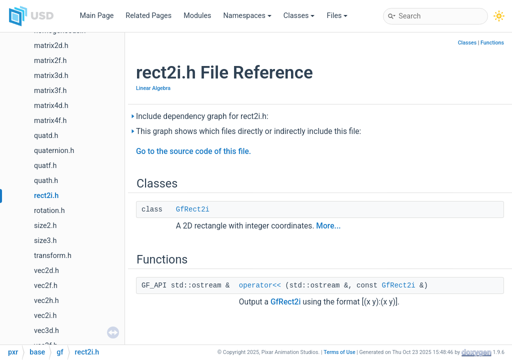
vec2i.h (45, 316)
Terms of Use (340, 352)
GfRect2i (193, 210)
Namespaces (248, 16)
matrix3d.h (51, 76)
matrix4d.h (51, 106)
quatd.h (46, 136)
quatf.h (45, 166)
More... (328, 226)
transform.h (53, 256)
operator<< (260, 286)
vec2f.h (46, 286)
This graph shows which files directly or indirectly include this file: (248, 131)
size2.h (45, 226)
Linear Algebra (153, 88)
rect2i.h (46, 196)
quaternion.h (54, 150)
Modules (197, 16)
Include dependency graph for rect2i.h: (202, 116)
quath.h (46, 180)
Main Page (97, 16)
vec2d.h (46, 270)
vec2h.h (46, 300)
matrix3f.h (50, 90)
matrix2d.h (51, 46)
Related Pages (149, 16)
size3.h (45, 240)
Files (337, 16)
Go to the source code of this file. (193, 151)
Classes (299, 16)
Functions (492, 43)
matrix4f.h (50, 120)
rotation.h (49, 210)
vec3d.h (46, 330)
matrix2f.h (50, 60)
